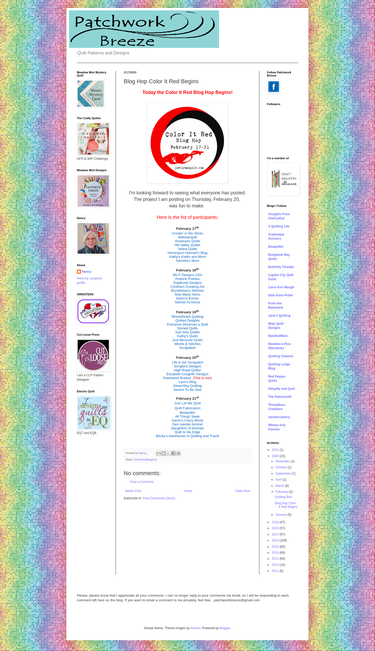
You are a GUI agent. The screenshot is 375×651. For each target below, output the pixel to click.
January (282, 514)
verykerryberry (279, 417)
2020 (276, 456)
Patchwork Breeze (177, 378)
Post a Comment (141, 482)
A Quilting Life (279, 226)
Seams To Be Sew (187, 390)
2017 (276, 534)
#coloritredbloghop (145, 459)
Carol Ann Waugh (281, 287)
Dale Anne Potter (280, 295)
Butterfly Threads (281, 267)
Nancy (86, 271)
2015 (276, 546)
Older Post (242, 491)
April (279, 479)
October (282, 467)
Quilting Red (283, 497)
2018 (276, 528)
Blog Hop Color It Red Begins (286, 505)
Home (188, 491)
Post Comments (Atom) (159, 498)
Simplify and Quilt (281, 389)
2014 (276, 552)
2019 (276, 522)
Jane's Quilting (279, 315)
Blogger (225, 628)
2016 (276, 540)
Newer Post (133, 491)
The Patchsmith (279, 397)
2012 (276, 565)
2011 (276, 571)
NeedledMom (278, 336)
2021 (276, 450)
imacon (195, 628)
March (280, 486)
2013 (276, 558)
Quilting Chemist (280, 356)
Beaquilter (276, 246)
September (284, 473)
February (282, 492)
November (283, 461)
